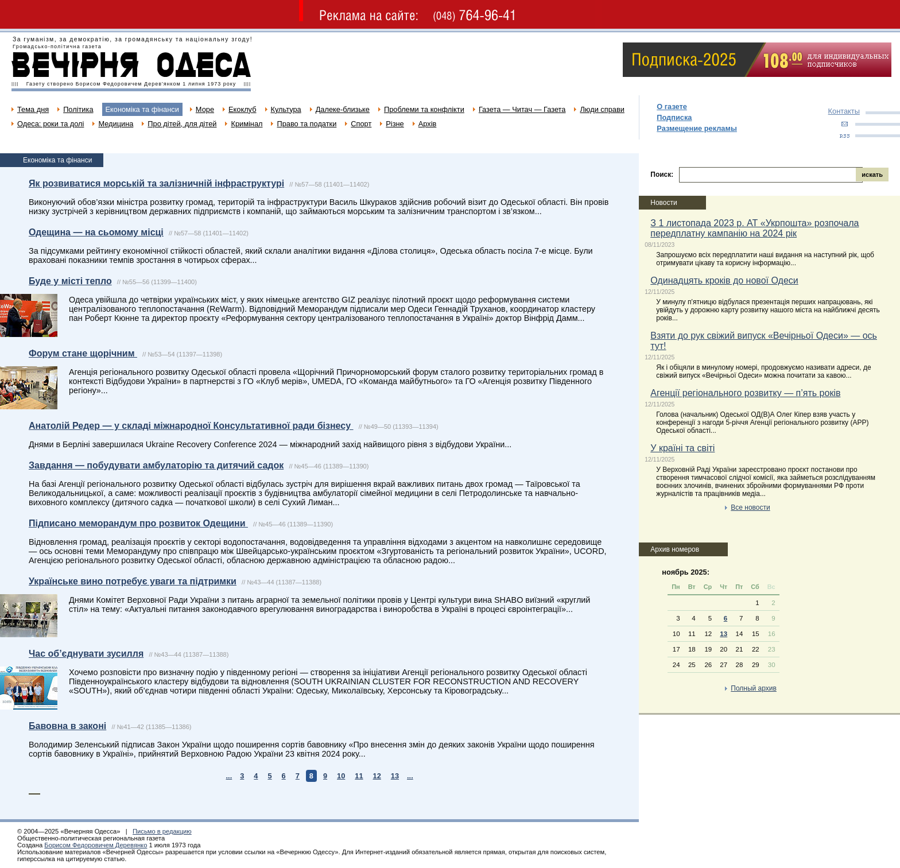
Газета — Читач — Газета (522, 109)
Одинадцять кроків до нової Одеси (724, 280)
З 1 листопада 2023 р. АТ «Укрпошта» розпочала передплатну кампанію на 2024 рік (754, 228)
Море (205, 109)
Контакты (844, 111)
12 (377, 776)
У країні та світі (682, 448)
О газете (672, 106)
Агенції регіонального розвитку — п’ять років (745, 393)
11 (359, 776)
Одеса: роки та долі (50, 123)
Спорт (361, 123)
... (229, 776)
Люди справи (602, 109)
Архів (427, 123)
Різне (395, 123)
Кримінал (246, 123)
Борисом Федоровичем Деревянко (95, 845)
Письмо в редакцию (162, 831)
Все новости (750, 507)
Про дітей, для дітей (182, 123)
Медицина (115, 123)
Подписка (674, 117)
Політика (78, 109)
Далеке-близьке (343, 109)
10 (341, 776)
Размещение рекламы (697, 128)
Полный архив (754, 688)
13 (395, 776)
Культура (286, 109)
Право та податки (306, 123)
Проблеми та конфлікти (424, 109)
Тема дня (33, 109)
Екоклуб (242, 109)
